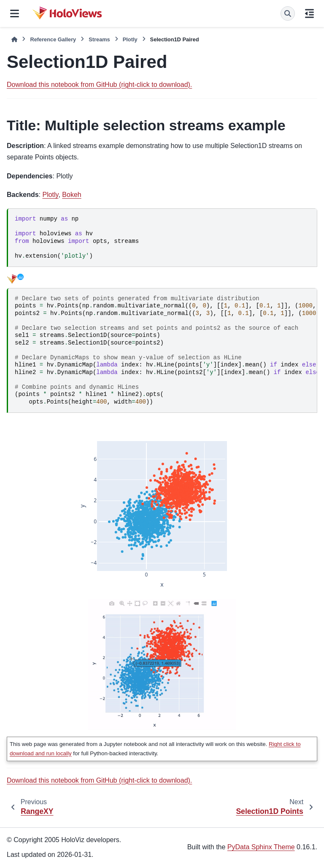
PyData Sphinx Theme (261, 847)
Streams (99, 39)
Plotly (130, 39)
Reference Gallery (53, 39)
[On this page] (309, 13)
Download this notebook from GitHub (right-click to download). (99, 84)
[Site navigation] (14, 13)
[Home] (14, 39)
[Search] (288, 13)
